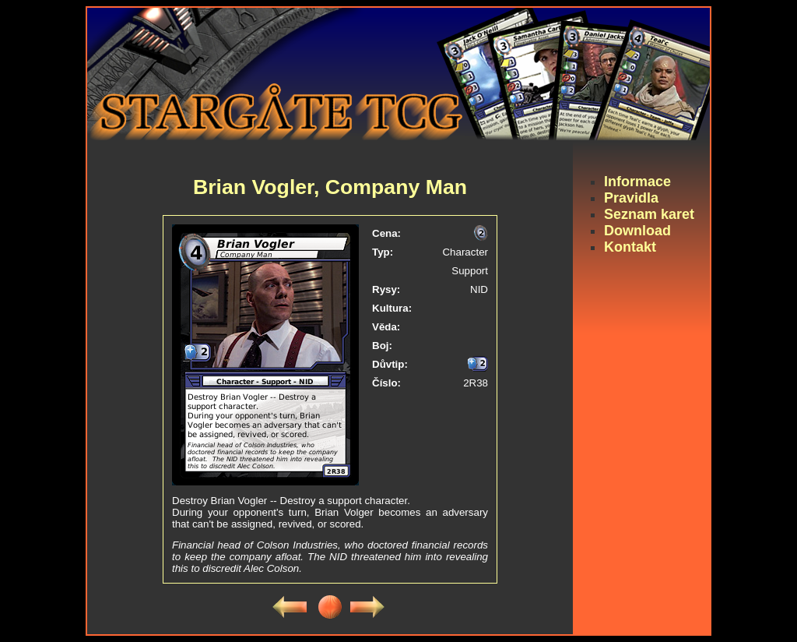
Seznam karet (649, 214)
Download (637, 230)
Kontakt (630, 247)
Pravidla (631, 198)
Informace (637, 181)
